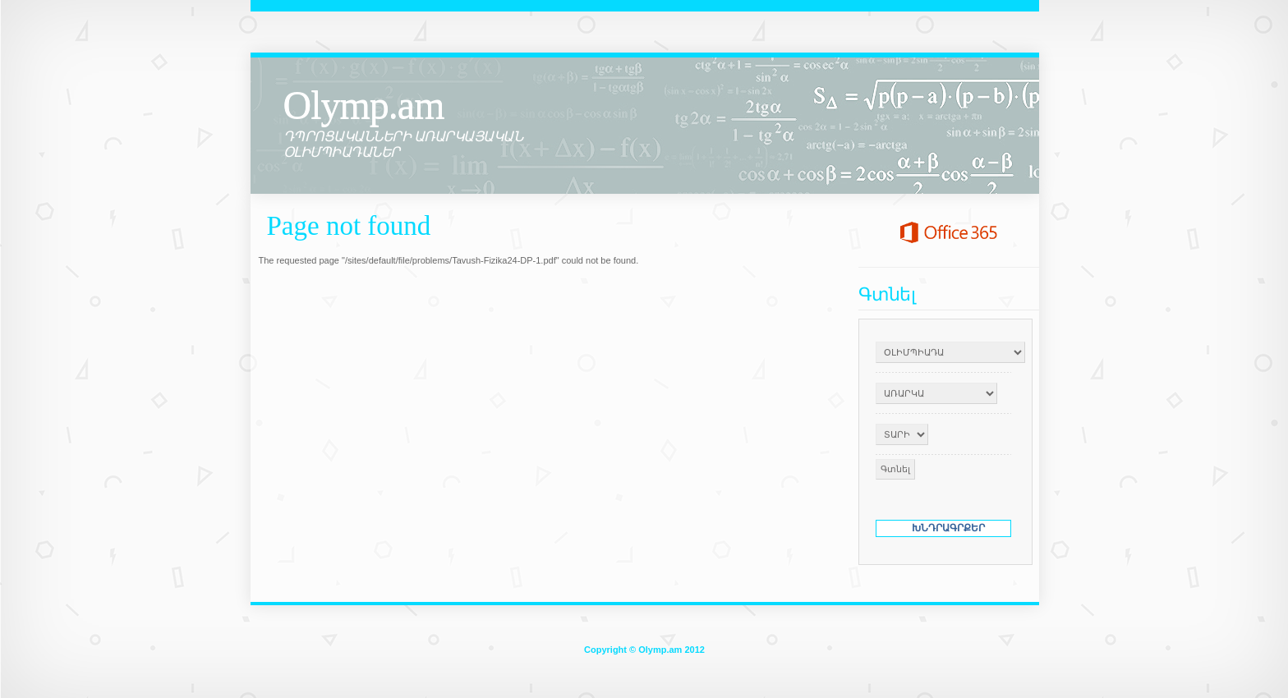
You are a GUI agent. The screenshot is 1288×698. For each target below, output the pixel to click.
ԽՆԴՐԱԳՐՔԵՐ (948, 528)
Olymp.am (363, 104)
